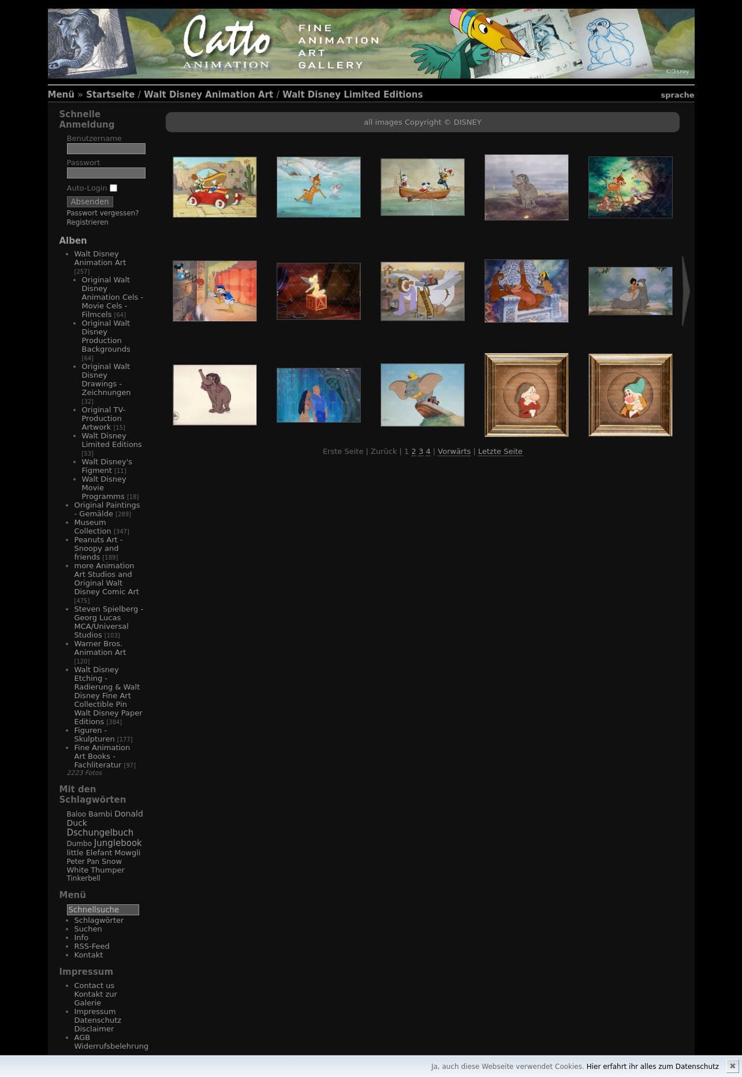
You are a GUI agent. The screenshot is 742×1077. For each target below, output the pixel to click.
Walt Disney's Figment (107, 466)
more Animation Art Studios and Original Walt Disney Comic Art (106, 578)
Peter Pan (83, 862)
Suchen (88, 929)
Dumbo (79, 844)
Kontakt (88, 955)
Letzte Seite (500, 451)
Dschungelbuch (100, 833)
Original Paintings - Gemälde (107, 509)
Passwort (83, 162)
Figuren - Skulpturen (94, 734)
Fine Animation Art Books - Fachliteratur (102, 756)
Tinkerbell (83, 878)
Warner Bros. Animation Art (100, 648)
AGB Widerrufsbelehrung (111, 1041)
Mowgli (127, 852)
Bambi (100, 814)
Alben (73, 241)
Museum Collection (92, 526)
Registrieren (88, 222)
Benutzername (94, 138)
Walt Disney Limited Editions (352, 95)
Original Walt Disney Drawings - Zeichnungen (106, 379)
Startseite (110, 95)
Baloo (77, 814)
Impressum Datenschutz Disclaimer (98, 1020)
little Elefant (90, 852)
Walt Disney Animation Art (208, 95)
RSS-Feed (92, 946)
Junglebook (118, 843)
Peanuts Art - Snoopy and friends (98, 548)
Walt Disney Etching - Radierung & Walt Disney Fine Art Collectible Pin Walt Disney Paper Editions (108, 695)
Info (81, 937)
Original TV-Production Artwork (104, 418)
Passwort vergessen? (103, 213)
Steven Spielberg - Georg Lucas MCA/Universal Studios (109, 622)
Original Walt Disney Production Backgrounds (106, 336)
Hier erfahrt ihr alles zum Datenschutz (653, 1067)
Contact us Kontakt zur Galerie (95, 994)
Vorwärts (454, 451)
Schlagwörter (99, 920)
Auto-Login (92, 188)
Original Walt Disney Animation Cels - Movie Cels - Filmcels (113, 297)
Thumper (108, 870)
